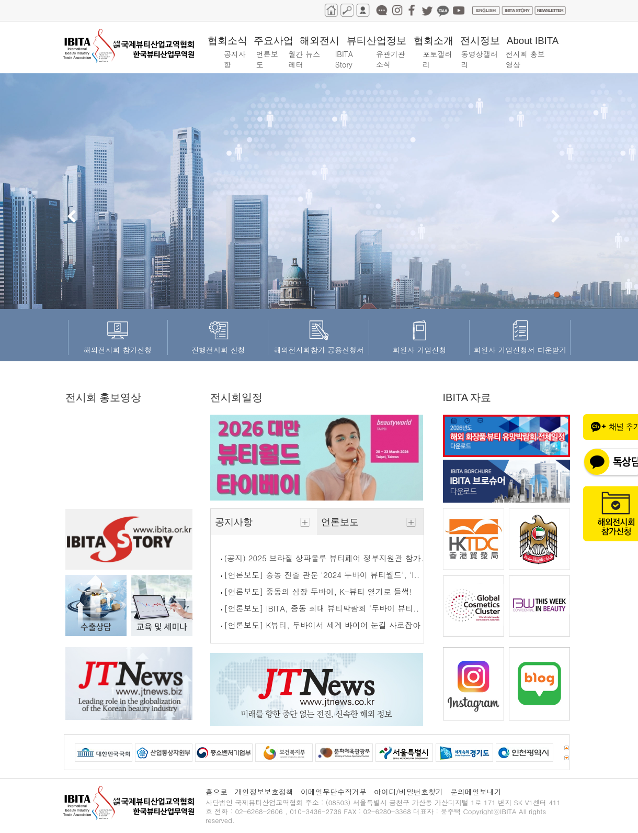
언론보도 (370, 522)
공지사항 (264, 522)
